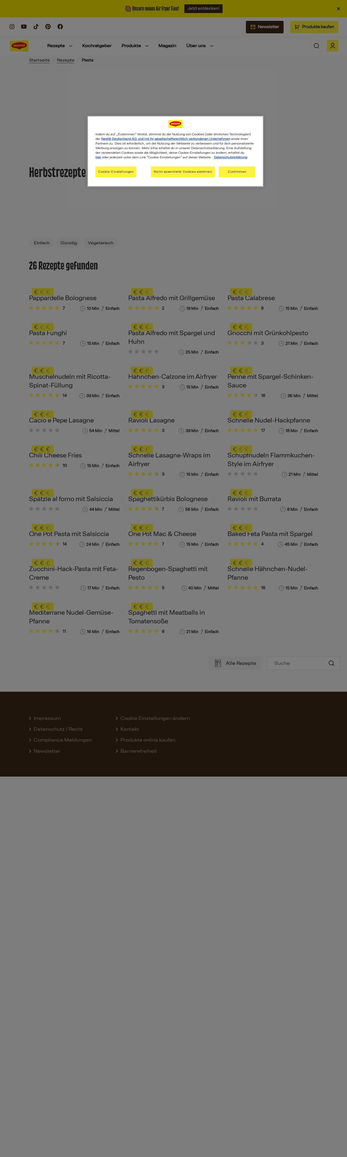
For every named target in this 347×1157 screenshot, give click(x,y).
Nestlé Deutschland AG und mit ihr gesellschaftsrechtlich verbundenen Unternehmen (165, 139)
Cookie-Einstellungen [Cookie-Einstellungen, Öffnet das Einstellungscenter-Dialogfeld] (116, 172)
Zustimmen (237, 172)
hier (98, 157)
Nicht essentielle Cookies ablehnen (183, 172)
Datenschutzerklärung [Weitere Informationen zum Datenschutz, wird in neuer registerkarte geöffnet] (230, 157)
